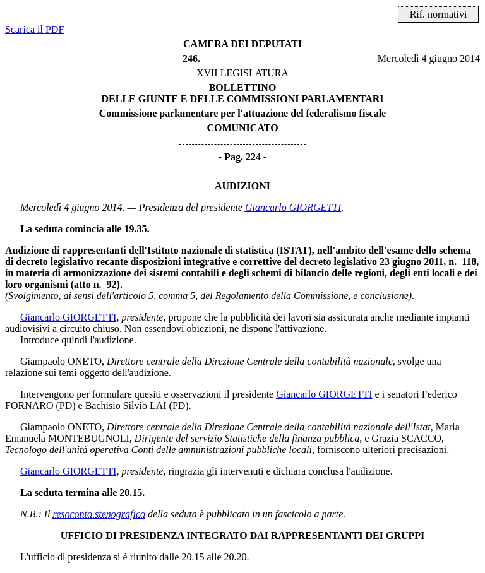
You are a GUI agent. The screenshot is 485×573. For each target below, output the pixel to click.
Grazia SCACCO (406, 438)
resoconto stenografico (99, 514)
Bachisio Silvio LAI (126, 405)
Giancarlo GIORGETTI (293, 207)
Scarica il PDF (34, 29)
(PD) (65, 405)
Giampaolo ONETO (61, 361)
